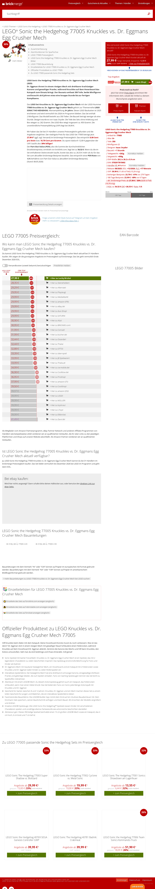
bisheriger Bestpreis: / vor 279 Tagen (128, 174)
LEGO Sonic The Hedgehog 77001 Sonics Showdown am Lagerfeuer (124, 777)
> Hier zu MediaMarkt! (56, 297)
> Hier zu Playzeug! (55, 292)
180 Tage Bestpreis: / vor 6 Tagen (127, 177)
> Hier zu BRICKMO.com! (57, 325)
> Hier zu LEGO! (54, 395)
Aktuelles (98, 3)
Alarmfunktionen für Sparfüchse (44, 52)
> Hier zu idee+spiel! (56, 353)
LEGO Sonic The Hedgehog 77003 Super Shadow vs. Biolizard (26, 777)
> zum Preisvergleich (26, 793)
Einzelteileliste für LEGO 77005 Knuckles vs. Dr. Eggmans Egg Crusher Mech (62, 67)
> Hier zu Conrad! (55, 330)
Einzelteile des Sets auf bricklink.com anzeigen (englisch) (29, 601)
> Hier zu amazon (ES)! (57, 391)
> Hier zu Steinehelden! (57, 283)
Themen (123, 3)
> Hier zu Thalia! (54, 344)
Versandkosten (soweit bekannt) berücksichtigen (29, 265)
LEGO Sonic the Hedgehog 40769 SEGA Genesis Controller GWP (26, 839)
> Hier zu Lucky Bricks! (58, 278)
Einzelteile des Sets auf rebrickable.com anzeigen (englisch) (30, 607)
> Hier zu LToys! (54, 410)
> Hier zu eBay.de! (55, 306)
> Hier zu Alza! (53, 320)
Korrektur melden (135, 153)
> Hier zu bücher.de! (56, 334)
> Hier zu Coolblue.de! (57, 372)
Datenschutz (134, 880)
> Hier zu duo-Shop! (56, 311)
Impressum (147, 880)
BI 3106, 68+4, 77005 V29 (16, 543)
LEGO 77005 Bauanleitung (42, 64)
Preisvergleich (74, 3)
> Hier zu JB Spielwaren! (57, 358)
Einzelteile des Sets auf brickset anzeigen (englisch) (26, 612)
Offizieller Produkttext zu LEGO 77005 (47, 70)
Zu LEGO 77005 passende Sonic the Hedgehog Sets (52, 73)
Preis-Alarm (129, 92)
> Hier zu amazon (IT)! (56, 381)
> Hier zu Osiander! (55, 339)
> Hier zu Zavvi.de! (55, 419)
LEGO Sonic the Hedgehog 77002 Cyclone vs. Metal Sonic (75, 777)
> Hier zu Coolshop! (56, 386)
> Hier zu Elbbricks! (55, 414)
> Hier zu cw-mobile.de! (57, 367)
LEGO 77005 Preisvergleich (42, 55)
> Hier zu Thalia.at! (55, 363)
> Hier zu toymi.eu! (55, 405)
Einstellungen (144, 3)
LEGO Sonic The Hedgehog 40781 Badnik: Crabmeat (75, 839)
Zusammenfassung (39, 49)
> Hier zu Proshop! (55, 377)
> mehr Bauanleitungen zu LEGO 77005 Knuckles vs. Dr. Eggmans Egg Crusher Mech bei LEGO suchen (46, 578)
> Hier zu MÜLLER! (55, 400)
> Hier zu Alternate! (55, 287)
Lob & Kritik (137, 886)
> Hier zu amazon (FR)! (57, 301)
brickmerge (122, 880)
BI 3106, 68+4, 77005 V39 (46, 543)
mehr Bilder (14, 61)
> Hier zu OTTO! (54, 348)
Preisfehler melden (62, 265)
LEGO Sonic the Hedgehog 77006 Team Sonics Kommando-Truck (123, 839)
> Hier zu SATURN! (55, 315)
